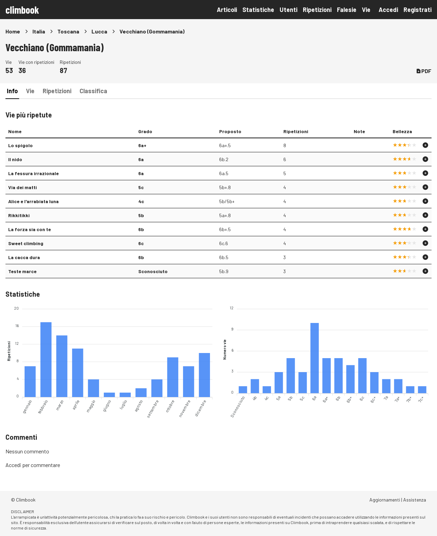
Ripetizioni (317, 9)
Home (12, 31)
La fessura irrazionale (33, 173)
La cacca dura (24, 257)
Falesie (346, 9)
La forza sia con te (29, 229)
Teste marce (22, 271)
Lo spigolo (20, 145)
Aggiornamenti (384, 500)
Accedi (388, 9)
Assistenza (414, 500)
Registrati (418, 9)
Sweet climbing (25, 243)
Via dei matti (22, 187)
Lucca (99, 31)
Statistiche (258, 9)
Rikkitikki (19, 215)
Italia (38, 31)
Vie (366, 9)
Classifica (93, 91)
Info (12, 91)
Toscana (68, 31)
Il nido (15, 159)
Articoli (227, 9)
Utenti (288, 9)
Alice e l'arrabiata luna (33, 201)
